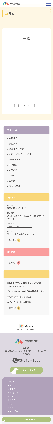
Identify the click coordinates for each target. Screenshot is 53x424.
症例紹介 (13, 180)
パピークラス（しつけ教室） (21, 154)
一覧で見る (11, 240)
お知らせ (13, 170)
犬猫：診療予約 (29, 370)
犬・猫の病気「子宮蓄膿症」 (19, 296)
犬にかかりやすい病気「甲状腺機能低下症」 (26, 291)
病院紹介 (13, 138)
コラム (12, 175)
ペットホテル (14, 159)
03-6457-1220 (29, 360)
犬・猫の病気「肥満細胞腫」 (19, 301)
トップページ (13, 381)
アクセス (13, 164)
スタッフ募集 (14, 186)
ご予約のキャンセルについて (19, 226)
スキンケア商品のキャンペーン (20, 234)
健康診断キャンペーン (17, 208)
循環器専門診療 (16, 148)
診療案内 (13, 143)
